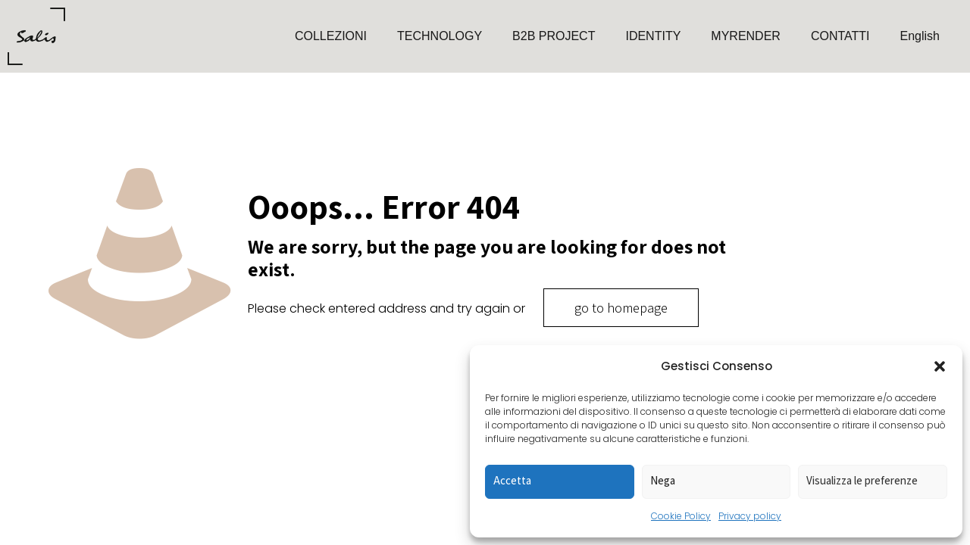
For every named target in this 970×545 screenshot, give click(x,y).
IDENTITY (653, 36)
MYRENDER (746, 36)
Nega (662, 480)
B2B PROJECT (553, 36)
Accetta (512, 480)
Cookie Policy (681, 515)
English (920, 36)
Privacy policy (749, 515)
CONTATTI (840, 36)
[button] (939, 366)
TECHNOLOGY (439, 36)
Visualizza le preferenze (862, 480)
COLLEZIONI (331, 36)
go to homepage (621, 307)
